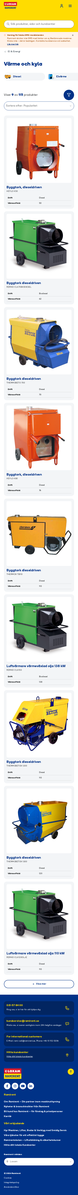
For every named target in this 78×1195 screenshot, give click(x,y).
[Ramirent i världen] (39, 1162)
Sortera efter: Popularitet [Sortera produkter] (39, 106)
